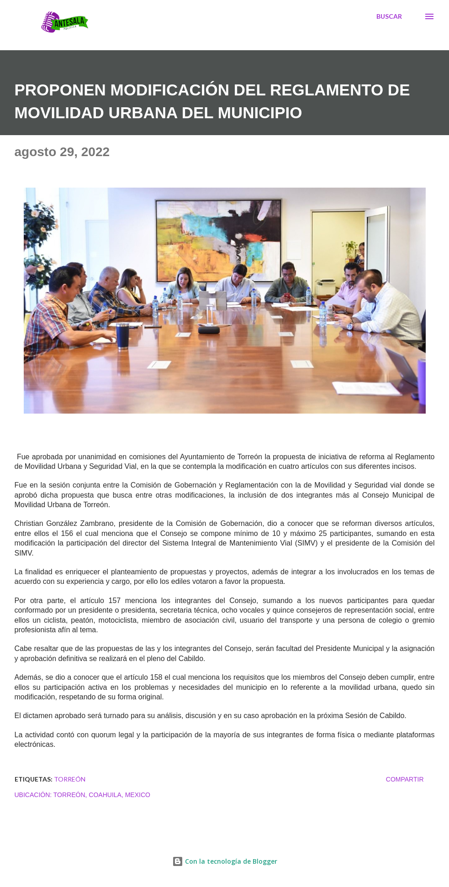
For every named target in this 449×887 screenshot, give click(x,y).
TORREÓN (69, 779)
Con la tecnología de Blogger (224, 861)
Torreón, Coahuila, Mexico (101, 794)
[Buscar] (389, 16)
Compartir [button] (405, 779)
